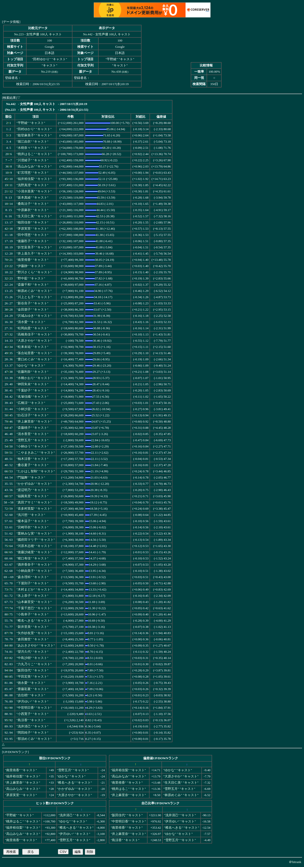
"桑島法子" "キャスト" (32, 204)
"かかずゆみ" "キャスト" (34, 484)
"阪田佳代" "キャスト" (32, 670)
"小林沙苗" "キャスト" (32, 409)
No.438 (116, 71)
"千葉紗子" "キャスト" (32, 390)
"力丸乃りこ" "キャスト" (34, 664)
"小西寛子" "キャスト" (32, 714)
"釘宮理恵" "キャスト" (32, 172)
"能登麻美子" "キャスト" (34, 135)
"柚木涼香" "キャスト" (32, 459)
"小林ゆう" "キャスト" (32, 446)
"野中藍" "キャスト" (30, 278)
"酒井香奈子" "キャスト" (34, 564)
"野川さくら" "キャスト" (34, 272)
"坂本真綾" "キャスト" (32, 197)
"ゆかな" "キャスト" (30, 365)
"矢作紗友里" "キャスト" (34, 633)
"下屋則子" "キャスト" (32, 583)
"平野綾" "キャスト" (30, 123)
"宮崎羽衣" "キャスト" (32, 527)
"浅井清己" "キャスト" (32, 726)
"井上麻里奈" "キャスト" (34, 421)
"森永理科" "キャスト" (32, 577)
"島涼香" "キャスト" (30, 720)
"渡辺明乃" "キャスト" (32, 490)
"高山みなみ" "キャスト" (34, 166)
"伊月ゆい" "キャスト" (32, 701)
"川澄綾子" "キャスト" (32, 160)
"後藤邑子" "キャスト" (32, 241)
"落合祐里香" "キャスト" (34, 353)
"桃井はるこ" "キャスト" (34, 154)
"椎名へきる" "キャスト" (34, 620)
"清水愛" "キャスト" (30, 322)
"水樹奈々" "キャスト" (32, 148)
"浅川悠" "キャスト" (30, 515)
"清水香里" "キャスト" (32, 434)
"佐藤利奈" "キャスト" (32, 372)
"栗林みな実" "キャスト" (34, 533)
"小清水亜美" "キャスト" (34, 191)
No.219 (45, 71)
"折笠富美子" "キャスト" (34, 247)
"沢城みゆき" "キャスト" (34, 316)
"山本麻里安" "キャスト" (34, 602)
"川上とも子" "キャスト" (34, 297)
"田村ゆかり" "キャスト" (34, 129)
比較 (54, 71)
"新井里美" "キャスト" (32, 627)
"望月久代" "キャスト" (32, 651)
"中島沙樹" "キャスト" (32, 658)
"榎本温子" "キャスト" (32, 521)
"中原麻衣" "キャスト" (32, 210)
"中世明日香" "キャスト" (34, 707)
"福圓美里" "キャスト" (32, 496)
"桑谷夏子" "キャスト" (32, 465)
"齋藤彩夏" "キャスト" (32, 689)
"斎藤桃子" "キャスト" (32, 428)
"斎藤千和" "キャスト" (32, 284)
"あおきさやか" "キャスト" (35, 645)
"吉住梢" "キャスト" (30, 695)
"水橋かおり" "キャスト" (34, 378)
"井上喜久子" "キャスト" (34, 253)
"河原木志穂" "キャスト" (34, 546)
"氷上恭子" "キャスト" (32, 595)
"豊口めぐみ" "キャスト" (34, 359)
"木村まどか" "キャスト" (34, 589)
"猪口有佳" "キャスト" (32, 558)
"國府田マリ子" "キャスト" (35, 540)
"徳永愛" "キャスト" (30, 683)
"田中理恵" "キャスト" (32, 235)
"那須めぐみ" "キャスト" (34, 739)
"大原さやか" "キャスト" (34, 340)
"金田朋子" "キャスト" (32, 309)
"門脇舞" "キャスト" (30, 477)
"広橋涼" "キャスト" (30, 403)
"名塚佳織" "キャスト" (32, 396)
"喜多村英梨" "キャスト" (34, 508)
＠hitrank (295, 862)
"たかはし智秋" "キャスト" (35, 471)
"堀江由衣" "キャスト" (32, 141)
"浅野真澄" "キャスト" (32, 185)
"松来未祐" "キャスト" (32, 347)
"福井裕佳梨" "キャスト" (34, 179)
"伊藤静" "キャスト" (30, 266)
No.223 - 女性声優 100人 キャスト (38, 34)
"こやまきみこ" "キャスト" (35, 452)
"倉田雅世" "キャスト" (32, 639)
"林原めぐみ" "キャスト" (34, 291)
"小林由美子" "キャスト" (34, 571)
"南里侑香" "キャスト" (32, 260)
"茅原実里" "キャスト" (32, 228)
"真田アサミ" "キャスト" (34, 502)
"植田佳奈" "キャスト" (32, 222)
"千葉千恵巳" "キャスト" (34, 608)
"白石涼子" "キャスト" (32, 415)
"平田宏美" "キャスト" (32, 676)
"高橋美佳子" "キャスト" (34, 334)
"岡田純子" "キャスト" (32, 732)
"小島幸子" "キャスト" (32, 614)
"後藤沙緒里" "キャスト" (34, 552)
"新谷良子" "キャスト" (32, 303)
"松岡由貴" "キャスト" (32, 328)
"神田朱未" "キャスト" (32, 384)
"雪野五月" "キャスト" (32, 440)
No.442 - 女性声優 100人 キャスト (107, 34)
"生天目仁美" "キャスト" (34, 216)
